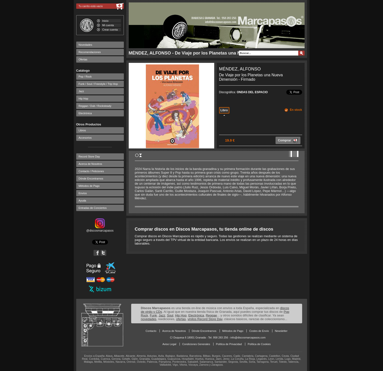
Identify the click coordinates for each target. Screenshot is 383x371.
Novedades (85, 44)
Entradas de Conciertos (93, 207)
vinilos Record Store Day (205, 319)
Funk (153, 315)
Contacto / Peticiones (91, 171)
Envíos (83, 193)
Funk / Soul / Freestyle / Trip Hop (98, 83)
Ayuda (82, 200)
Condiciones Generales (196, 344)
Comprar (288, 140)
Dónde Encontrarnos (91, 178)
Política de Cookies (259, 344)
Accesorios (85, 137)
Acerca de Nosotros (90, 163)
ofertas (181, 319)
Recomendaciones (90, 52)
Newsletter (281, 330)
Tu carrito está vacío (91, 6)
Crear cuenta (110, 29)
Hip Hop (83, 98)
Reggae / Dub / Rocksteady (95, 105)
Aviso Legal (169, 344)
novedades (149, 319)
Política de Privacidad (229, 344)
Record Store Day (89, 156)
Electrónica (85, 113)
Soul (170, 315)
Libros (82, 130)
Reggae (211, 315)
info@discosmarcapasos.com (248, 337)
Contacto (151, 330)
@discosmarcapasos (100, 228)
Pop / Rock (85, 76)
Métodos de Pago (89, 185)
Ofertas (83, 59)
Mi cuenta (108, 25)
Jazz (81, 91)
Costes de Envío (259, 330)
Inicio (105, 20)
